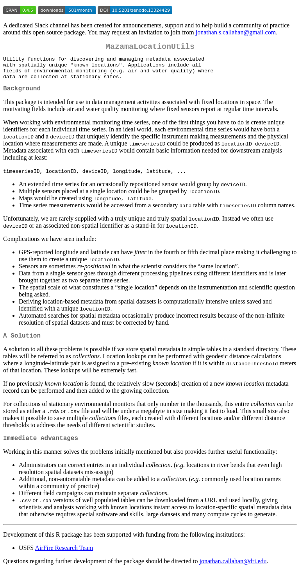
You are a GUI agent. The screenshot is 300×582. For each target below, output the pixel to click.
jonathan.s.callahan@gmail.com (236, 32)
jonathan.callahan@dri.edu (233, 572)
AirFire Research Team (64, 558)
